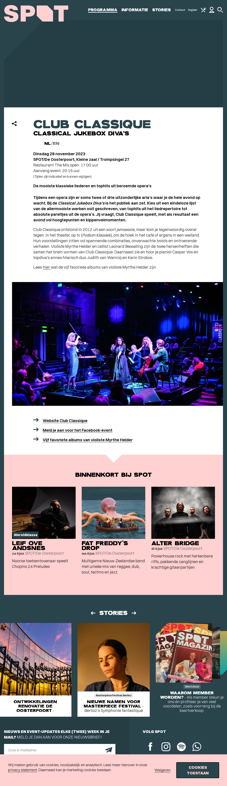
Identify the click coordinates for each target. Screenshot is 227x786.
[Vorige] (92, 613)
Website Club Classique (65, 420)
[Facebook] (150, 747)
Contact (180, 9)
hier (47, 267)
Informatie (134, 9)
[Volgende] (134, 613)
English (192, 9)
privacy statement (22, 770)
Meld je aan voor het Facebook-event (77, 430)
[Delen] (14, 123)
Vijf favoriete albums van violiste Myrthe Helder (88, 439)
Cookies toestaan (198, 770)
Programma (102, 9)
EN (56, 143)
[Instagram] (166, 747)
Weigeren (162, 770)
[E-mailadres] (59, 750)
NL (47, 143)
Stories (161, 9)
